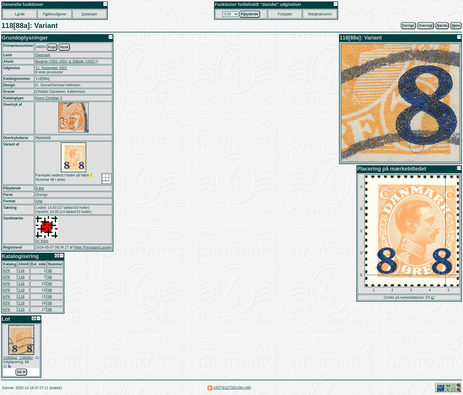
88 (50, 271)
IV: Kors (42, 241)
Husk (64, 47)
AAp (39, 201)
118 (22, 271)
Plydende (249, 14)
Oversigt (425, 26)
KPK (6, 271)
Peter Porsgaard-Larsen (92, 247)
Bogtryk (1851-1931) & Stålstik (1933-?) (67, 62)
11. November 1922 (51, 68)
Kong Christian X (49, 98)
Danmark (43, 55)
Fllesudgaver (54, 14)
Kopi (52, 47)
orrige (408, 26)
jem (455, 26)
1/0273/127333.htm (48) (232, 388)
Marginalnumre (320, 14)
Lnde (20, 14)
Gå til (21, 372)
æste (442, 26)
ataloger (89, 14)
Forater (285, 14)
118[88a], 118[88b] (18, 358)
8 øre (40, 188)
